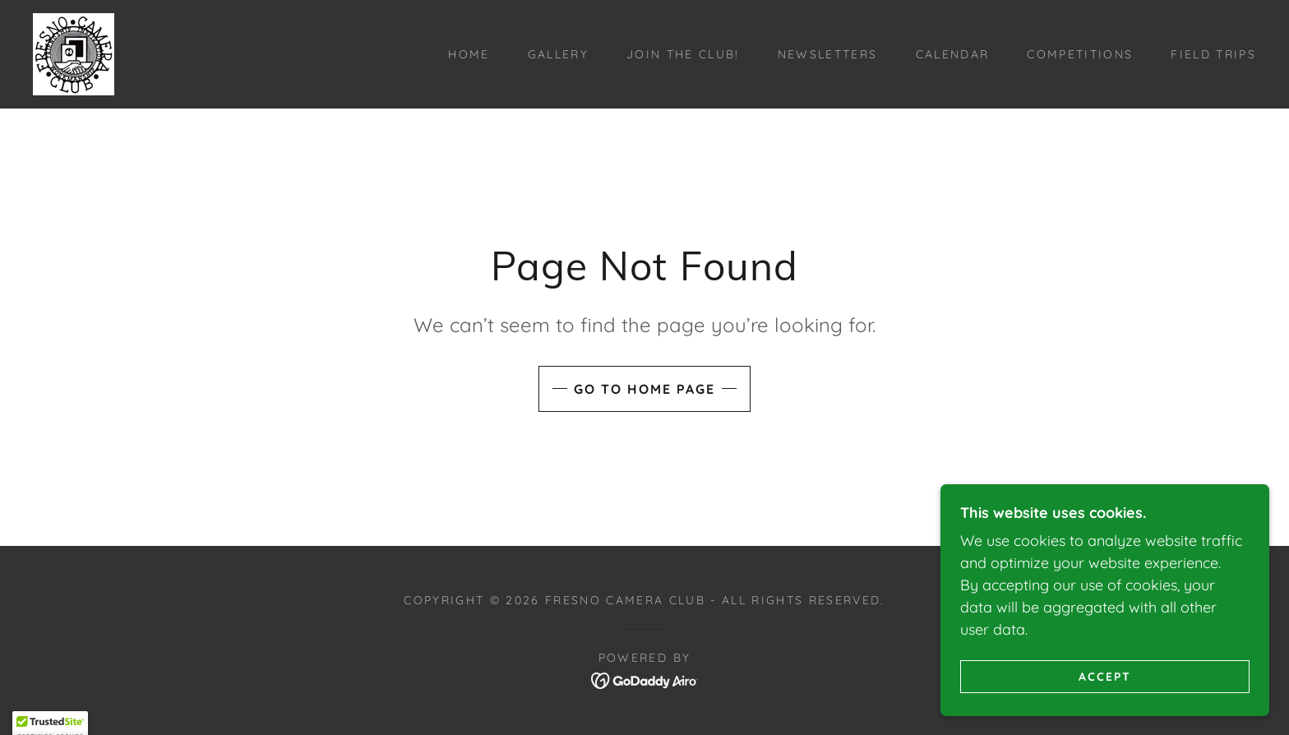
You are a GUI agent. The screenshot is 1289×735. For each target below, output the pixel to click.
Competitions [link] (1080, 54)
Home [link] (468, 54)
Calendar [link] (953, 54)
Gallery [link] (558, 54)
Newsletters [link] (828, 54)
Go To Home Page (644, 389)
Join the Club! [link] (683, 54)
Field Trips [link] (1213, 54)
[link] (73, 53)
